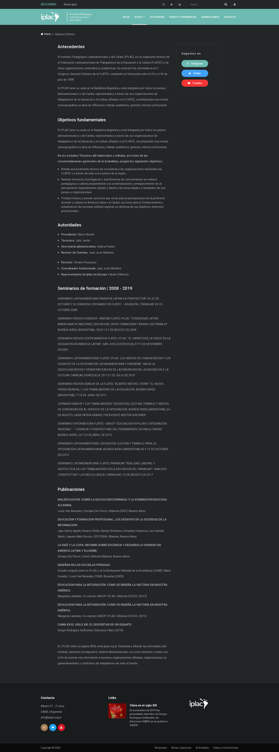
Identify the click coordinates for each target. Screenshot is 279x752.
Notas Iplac (70, 4)
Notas (138, 17)
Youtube (195, 83)
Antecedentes (71, 46)
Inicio (126, 17)
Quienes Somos (210, 17)
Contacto (230, 17)
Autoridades (69, 224)
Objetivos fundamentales (82, 119)
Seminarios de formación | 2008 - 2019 (95, 288)
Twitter (195, 73)
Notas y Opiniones (181, 747)
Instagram (195, 63)
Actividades (157, 17)
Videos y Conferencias (182, 17)
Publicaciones (71, 489)
